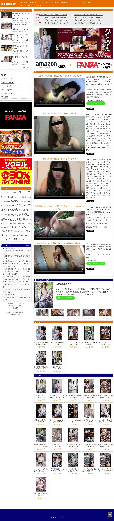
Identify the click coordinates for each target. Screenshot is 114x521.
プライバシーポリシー (16, 306)
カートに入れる (95, 103)
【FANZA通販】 (103, 223)
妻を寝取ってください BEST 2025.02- (41, 368)
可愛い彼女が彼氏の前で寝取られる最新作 (53, 15)
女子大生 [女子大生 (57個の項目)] (20, 205)
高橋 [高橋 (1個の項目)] (27, 219)
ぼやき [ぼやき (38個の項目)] (15, 192)
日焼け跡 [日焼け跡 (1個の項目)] (19, 201)
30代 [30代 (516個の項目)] (24, 214)
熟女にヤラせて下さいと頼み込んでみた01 (105, 445)
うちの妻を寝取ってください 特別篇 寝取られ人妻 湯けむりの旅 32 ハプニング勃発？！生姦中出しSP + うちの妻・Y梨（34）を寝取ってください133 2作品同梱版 (17, 282)
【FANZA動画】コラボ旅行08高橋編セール (53, 17)
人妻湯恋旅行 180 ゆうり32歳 (89, 421)
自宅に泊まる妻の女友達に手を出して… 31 (89, 470)
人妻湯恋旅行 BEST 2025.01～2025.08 (57, 470)
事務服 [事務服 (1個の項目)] (14, 223)
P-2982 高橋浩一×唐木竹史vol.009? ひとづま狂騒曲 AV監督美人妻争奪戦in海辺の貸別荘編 (99, 92)
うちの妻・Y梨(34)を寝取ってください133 (41, 470)
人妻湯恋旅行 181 (9, 248)
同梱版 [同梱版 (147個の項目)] (17, 239)
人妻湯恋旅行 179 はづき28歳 (57, 445)
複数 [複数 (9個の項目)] (28, 227)
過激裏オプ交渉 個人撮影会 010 (41, 494)
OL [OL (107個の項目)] (20, 192)
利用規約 (16, 308)
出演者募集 (64, 2)
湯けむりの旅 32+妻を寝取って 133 (57, 421)
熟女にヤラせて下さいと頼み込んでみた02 (105, 396)
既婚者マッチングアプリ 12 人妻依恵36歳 (41, 445)
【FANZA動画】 (103, 227)
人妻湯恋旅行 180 (9, 294)
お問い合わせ (86, 2)
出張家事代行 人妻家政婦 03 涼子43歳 (73, 445)
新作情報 (24, 2)
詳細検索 (4, 97)
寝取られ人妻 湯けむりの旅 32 (41, 421)
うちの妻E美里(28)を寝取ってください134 (105, 421)
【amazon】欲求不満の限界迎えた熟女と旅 (88, 20)
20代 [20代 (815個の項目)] (14, 209)
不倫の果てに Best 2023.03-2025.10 (57, 368)
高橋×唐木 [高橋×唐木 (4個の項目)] (10, 197)
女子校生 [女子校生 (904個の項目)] (19, 219)
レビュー (24, 53)
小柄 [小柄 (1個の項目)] (21, 197)
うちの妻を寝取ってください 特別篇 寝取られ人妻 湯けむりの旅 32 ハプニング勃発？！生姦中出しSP (17, 271)
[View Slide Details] (73, 43)
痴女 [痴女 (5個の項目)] (22, 235)
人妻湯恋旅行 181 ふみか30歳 (41, 396)
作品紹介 (33, 2)
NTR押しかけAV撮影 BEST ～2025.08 (89, 445)
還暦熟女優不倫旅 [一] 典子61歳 (89, 343)
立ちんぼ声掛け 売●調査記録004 (73, 396)
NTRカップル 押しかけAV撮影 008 (105, 343)
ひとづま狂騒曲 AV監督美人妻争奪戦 (41, 343)
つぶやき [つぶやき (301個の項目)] (7, 230)
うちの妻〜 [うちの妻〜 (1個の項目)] (22, 231)
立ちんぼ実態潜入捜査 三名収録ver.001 (73, 470)
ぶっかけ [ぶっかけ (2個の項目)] (23, 239)
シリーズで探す (7, 86)
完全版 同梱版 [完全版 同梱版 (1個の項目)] (7, 201)
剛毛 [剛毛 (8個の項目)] (11, 227)
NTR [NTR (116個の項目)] (28, 205)
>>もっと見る (27, 67)
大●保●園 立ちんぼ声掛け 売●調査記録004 (17, 261)
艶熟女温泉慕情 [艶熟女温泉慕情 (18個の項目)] (9, 205)
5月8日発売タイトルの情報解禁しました (87, 23)
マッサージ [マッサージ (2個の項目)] (17, 197)
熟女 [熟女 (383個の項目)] (14, 201)
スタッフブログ (44, 2)
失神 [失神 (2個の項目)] (24, 197)
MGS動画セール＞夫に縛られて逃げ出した (88, 15)
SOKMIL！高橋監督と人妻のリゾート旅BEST (89, 17)
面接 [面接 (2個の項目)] (10, 192)
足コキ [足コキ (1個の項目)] (3, 192)
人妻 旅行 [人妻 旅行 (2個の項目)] (16, 231)
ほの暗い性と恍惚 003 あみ (73, 421)
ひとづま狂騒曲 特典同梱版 (57, 343)
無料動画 (55, 2)
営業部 (24, 20)
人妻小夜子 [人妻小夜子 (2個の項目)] (7, 215)
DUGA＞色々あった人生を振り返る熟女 (52, 23)
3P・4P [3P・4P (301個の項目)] (6, 209)
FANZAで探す (6, 90)
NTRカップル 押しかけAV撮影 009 (73, 343)
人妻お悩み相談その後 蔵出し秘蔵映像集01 (89, 396)
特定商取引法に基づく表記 (16, 303)
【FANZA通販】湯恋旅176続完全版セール (53, 20)
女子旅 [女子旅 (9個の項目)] (12, 235)
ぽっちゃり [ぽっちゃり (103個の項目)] (20, 226)
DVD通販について (41, 5)
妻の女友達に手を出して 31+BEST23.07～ (105, 470)
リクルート (75, 2)
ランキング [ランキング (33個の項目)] (16, 215)
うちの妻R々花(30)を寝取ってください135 (57, 396)
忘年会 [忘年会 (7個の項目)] (7, 235)
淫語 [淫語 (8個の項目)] (6, 192)
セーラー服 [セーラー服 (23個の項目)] (7, 223)
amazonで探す (6, 93)
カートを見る (26, 5)
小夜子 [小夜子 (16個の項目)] (18, 235)
